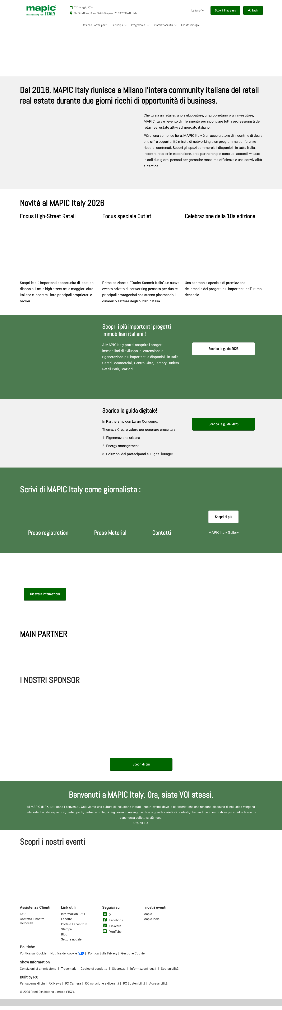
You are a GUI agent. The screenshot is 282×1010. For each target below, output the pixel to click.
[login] (253, 14)
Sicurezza (119, 973)
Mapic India (151, 923)
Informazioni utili (163, 29)
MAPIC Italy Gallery (223, 536)
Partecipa (117, 29)
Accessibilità (158, 987)
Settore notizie (71, 943)
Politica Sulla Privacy (102, 957)
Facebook (112, 924)
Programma (138, 29)
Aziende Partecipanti (95, 29)
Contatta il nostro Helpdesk (32, 925)
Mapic (147, 918)
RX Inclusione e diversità (102, 987)
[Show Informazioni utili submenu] (176, 29)
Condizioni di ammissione (38, 973)
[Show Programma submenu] (148, 29)
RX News (55, 987)
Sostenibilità (170, 973)
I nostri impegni (190, 29)
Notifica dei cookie (67, 958)
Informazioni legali (143, 973)
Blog (64, 938)
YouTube (111, 936)
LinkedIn (111, 930)
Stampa (66, 933)
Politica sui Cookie (33, 957)
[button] (225, 14)
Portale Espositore (74, 928)
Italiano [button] (197, 14)
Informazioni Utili (73, 918)
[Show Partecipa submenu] (126, 29)
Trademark (69, 973)
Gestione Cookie (133, 957)
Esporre (66, 923)
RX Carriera (73, 987)
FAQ (23, 918)
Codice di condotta (94, 973)
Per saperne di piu (32, 987)
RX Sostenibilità (134, 987)
